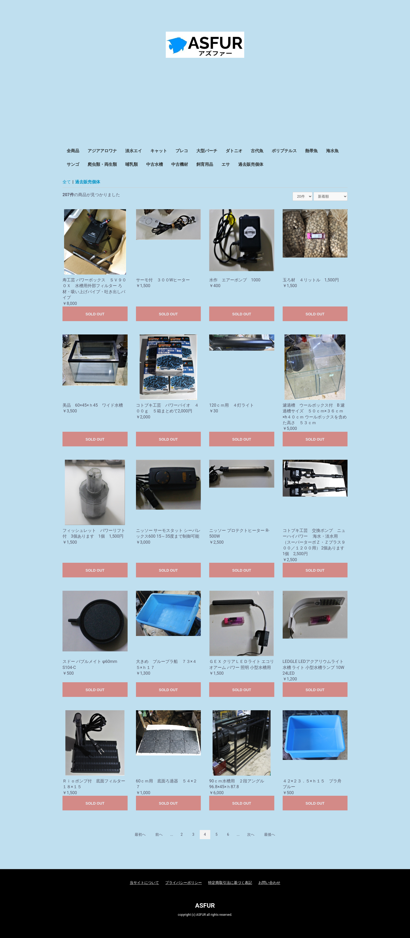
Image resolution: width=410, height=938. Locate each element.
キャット (158, 150)
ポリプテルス (284, 150)
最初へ (140, 834)
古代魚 (257, 150)
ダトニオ (234, 150)
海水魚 (332, 150)
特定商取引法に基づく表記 (230, 882)
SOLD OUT (95, 314)
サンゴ (73, 164)
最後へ (269, 834)
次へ (250, 834)
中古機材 (179, 164)
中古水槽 (154, 164)
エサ (225, 164)
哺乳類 (131, 164)
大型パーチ (206, 150)
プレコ (181, 150)
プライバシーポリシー (183, 882)
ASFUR (205, 905)
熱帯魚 (311, 150)
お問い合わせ (269, 882)
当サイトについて (144, 882)
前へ (159, 834)
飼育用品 (204, 164)
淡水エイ (133, 150)
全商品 (73, 150)
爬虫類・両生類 (102, 164)
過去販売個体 (250, 164)
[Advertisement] (205, 104)
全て (66, 181)
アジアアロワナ (102, 150)
